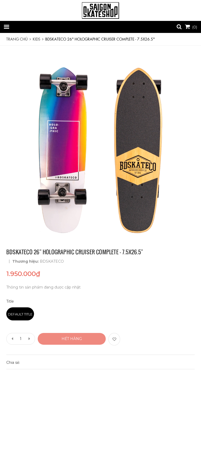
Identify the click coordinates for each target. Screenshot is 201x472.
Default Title (20, 314)
